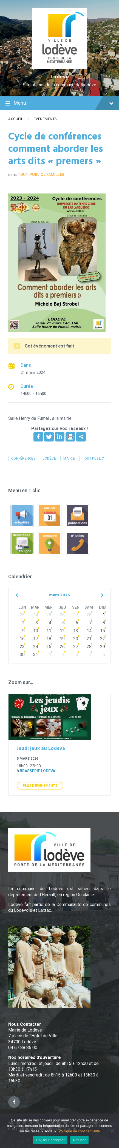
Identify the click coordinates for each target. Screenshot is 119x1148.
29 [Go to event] (102, 646)
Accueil (15, 119)
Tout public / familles (41, 174)
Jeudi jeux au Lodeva (41, 749)
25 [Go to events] (48, 614)
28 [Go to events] (89, 614)
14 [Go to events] (89, 630)
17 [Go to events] (35, 638)
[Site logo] (59, 67)
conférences (23, 458)
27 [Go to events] (75, 614)
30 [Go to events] (22, 654)
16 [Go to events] (22, 638)
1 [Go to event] (104, 614)
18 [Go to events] (48, 638)
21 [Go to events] (89, 638)
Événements (45, 119)
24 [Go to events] (35, 614)
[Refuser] (112, 1130)
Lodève (59, 77)
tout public (93, 458)
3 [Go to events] (37, 622)
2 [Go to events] (23, 622)
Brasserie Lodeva (37, 771)
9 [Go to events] (23, 630)
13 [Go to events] (75, 630)
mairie (69, 458)
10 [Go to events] (35, 630)
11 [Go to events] (48, 630)
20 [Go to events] (75, 638)
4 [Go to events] (50, 622)
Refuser (79, 1140)
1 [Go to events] (50, 654)
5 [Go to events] (63, 622)
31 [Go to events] (35, 654)
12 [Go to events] (62, 630)
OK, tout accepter (50, 1140)
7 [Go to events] (90, 622)
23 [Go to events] (22, 614)
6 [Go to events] (77, 622)
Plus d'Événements (40, 786)
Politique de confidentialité (79, 1131)
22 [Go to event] (102, 638)
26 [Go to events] (62, 614)
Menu (59, 103)
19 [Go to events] (62, 638)
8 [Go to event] (104, 622)
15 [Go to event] (102, 630)
